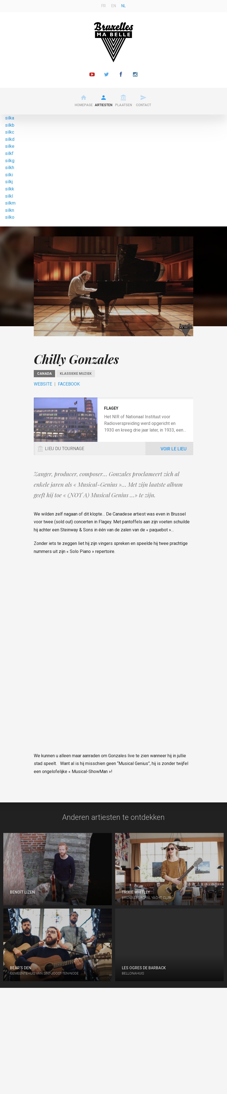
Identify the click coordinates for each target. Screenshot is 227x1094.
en (113, 6)
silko (9, 217)
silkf (9, 153)
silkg (9, 160)
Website (43, 384)
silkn (9, 210)
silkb (9, 125)
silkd (9, 139)
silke (9, 146)
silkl (9, 196)
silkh (9, 167)
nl (123, 6)
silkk (9, 189)
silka (9, 118)
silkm (10, 203)
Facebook (69, 384)
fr (103, 6)
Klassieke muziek (76, 374)
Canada (44, 374)
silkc (9, 132)
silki (9, 174)
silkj (9, 181)
